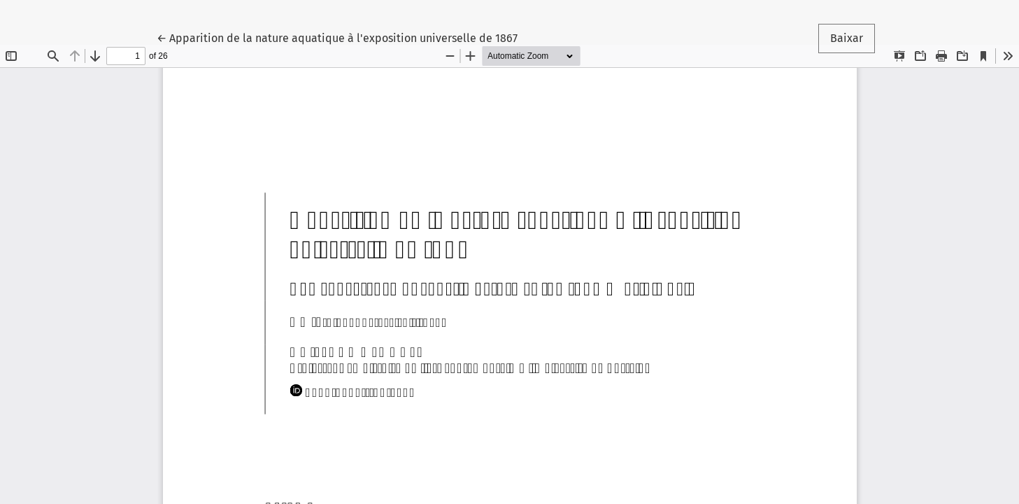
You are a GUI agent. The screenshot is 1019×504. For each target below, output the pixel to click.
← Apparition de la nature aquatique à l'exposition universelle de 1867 (337, 37)
